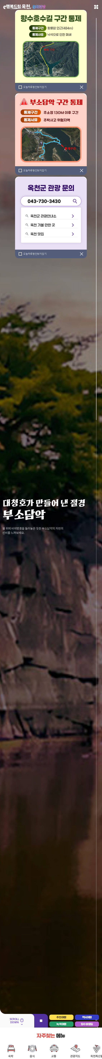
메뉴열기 (96, 7)
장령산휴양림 (93, 1043)
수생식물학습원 (44, 1043)
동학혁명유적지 (65, 1049)
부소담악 (29, 1043)
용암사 (18, 1043)
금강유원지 (35, 1049)
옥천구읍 (7, 1043)
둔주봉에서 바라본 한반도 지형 (69, 1043)
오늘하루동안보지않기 (34, 87)
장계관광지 (49, 1049)
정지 (41, 978)
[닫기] (81, 87)
